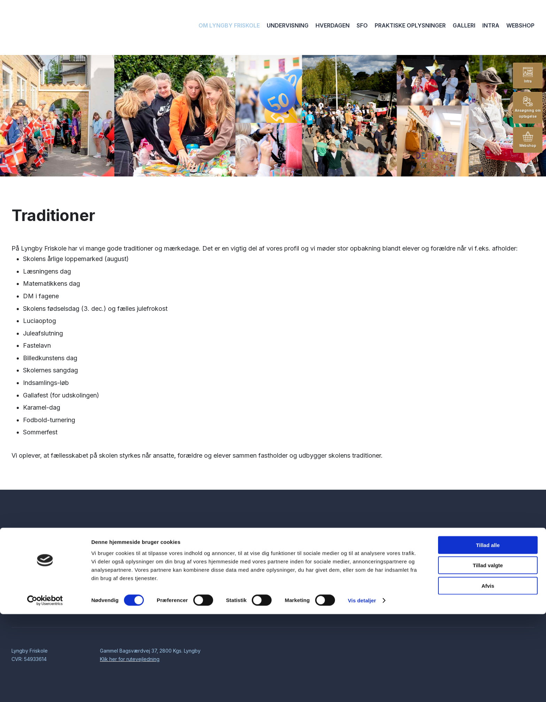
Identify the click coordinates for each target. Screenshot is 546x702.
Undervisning (288, 25)
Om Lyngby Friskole (229, 25)
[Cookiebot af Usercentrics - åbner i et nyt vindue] (45, 688)
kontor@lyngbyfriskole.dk (499, 557)
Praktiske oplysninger (410, 25)
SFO (362, 25)
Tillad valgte (488, 653)
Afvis (488, 673)
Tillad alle (488, 633)
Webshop (520, 25)
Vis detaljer (362, 688)
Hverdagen (332, 25)
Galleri (464, 25)
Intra (490, 25)
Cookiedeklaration (434, 595)
